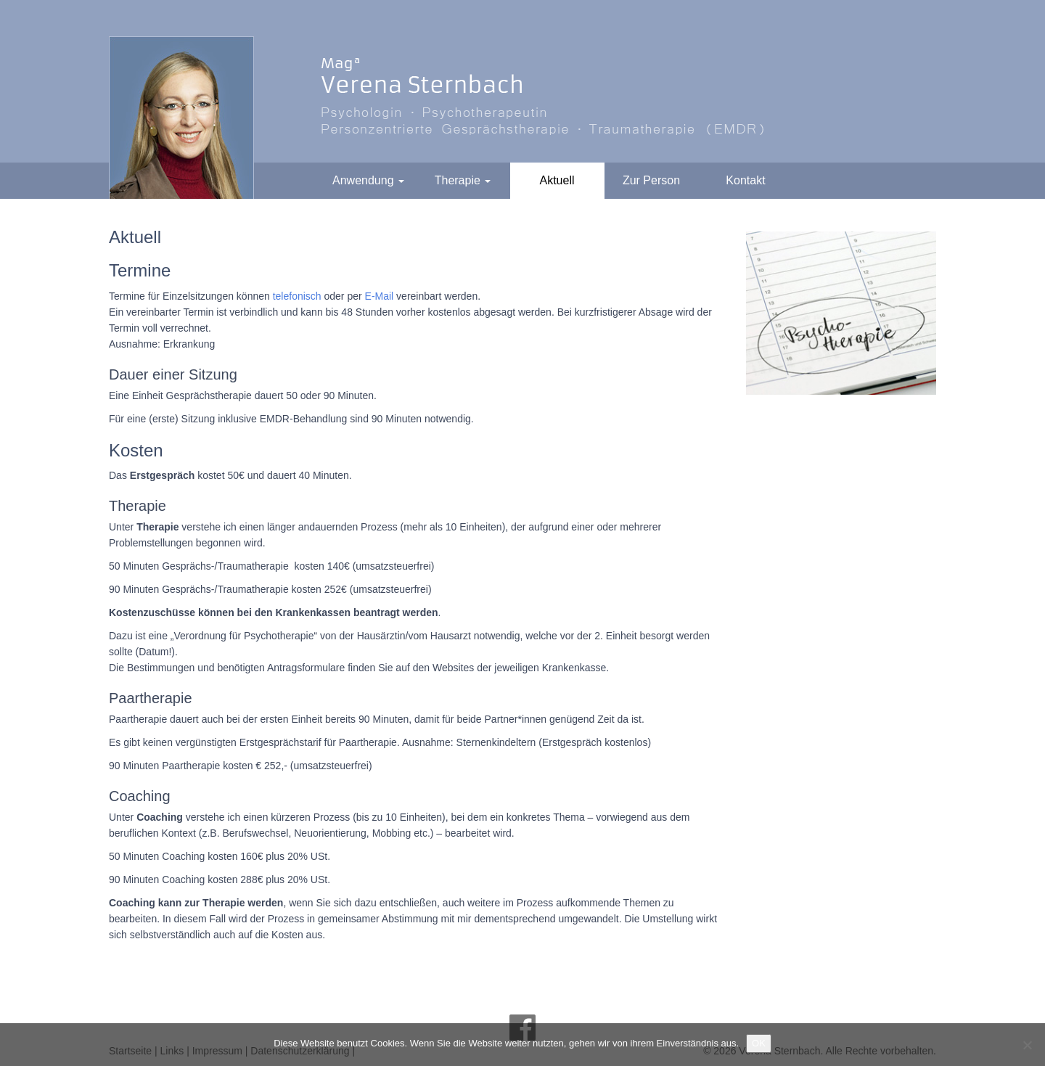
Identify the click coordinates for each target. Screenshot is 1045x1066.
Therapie (463, 180)
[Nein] (1027, 1045)
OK (759, 1043)
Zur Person (651, 180)
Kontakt (745, 180)
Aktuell (556, 180)
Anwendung (368, 180)
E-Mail (379, 296)
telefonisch (297, 296)
